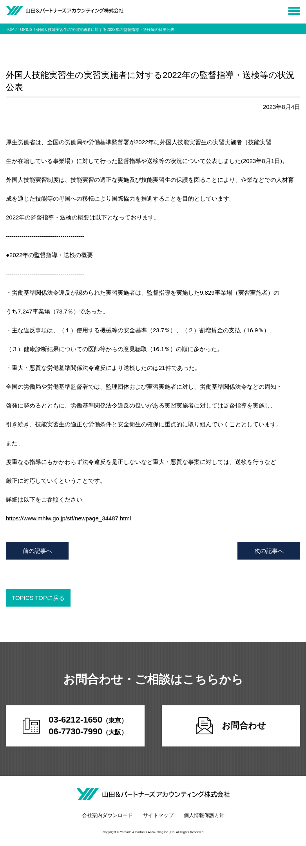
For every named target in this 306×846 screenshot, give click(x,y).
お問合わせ (231, 725)
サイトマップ (158, 815)
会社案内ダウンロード (107, 815)
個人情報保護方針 (204, 815)
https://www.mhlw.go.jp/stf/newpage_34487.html (68, 518)
